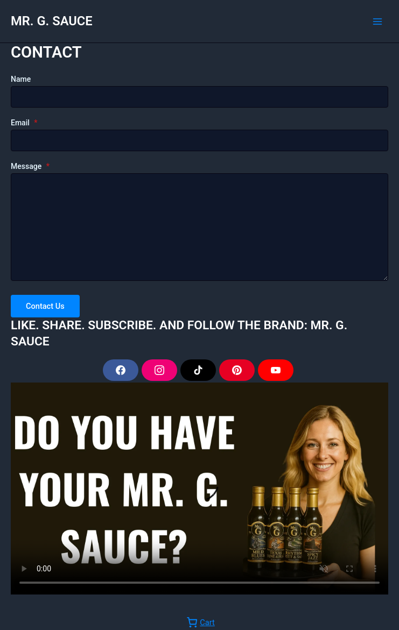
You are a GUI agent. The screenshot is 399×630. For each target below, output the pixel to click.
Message (30, 166)
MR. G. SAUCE (52, 21)
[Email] (199, 140)
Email (24, 122)
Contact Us (45, 306)
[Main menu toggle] (377, 21)
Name (21, 79)
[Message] (199, 227)
